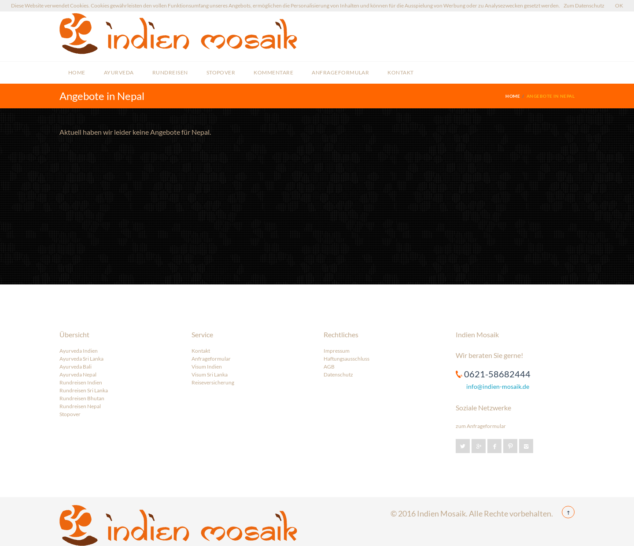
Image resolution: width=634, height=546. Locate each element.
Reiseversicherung (213, 382)
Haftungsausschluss (346, 358)
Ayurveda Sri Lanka (81, 358)
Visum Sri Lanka (210, 374)
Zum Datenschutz (584, 5)
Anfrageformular (340, 72)
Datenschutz (338, 374)
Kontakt (400, 72)
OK (619, 5)
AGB (329, 366)
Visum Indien (207, 366)
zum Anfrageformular (481, 426)
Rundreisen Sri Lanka (83, 390)
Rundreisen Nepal (80, 406)
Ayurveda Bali (75, 366)
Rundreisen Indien (80, 382)
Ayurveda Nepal (77, 374)
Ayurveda (119, 72)
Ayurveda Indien (78, 350)
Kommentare (273, 72)
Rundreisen (170, 72)
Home (76, 72)
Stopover (221, 72)
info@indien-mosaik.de (497, 386)
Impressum (337, 350)
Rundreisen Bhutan (81, 398)
